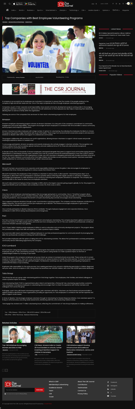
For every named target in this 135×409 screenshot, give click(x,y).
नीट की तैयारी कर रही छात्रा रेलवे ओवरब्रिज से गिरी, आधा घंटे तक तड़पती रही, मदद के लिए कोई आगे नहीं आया (116, 55)
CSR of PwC (8, 314)
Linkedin (113, 389)
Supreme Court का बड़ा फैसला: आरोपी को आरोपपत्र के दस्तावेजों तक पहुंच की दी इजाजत (114, 44)
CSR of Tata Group (17, 314)
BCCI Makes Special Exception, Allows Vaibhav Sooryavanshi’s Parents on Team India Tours (115, 34)
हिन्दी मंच (101, 48)
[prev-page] (3, 370)
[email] (20, 390)
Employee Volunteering (31, 314)
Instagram (114, 386)
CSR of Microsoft (45, 312)
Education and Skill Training (74, 354)
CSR (36, 354)
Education (5, 350)
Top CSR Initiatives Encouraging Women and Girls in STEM (14, 346)
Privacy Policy (23, 394)
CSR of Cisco (22, 312)
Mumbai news (102, 70)
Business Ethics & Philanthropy (16, 22)
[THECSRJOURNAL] (65, 4)
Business (5, 22)
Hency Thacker (20, 77)
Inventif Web (48, 404)
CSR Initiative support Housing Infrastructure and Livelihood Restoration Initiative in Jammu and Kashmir (80, 348)
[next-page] (6, 370)
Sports (101, 37)
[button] (9, 3)
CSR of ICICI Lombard (33, 312)
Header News (28, 22)
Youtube (113, 396)
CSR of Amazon (13, 312)
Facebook (114, 382)
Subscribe (39, 390)
